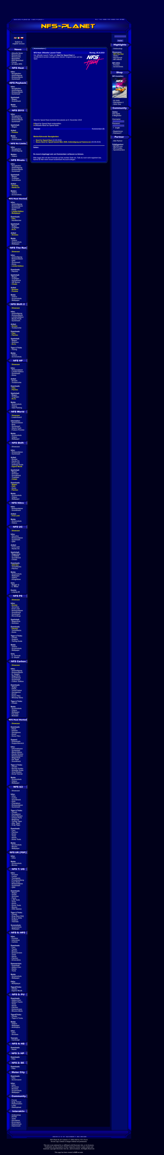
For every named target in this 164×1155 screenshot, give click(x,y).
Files (14, 219)
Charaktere (16, 803)
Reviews (15, 186)
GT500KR (15, 556)
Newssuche (16, 57)
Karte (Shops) (17, 816)
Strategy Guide (17, 770)
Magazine (15, 819)
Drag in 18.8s (17, 918)
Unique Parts (17, 818)
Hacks (14, 838)
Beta (13, 424)
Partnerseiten (17, 1104)
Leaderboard (17, 417)
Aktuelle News (17, 53)
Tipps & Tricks (17, 1018)
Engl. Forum (16, 1102)
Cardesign (16, 1040)
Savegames (16, 692)
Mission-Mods (17, 1011)
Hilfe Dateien (17, 909)
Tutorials (15, 922)
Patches (15, 271)
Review (14, 326)
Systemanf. (16, 79)
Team (14, 1119)
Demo (14, 209)
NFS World (117, 59)
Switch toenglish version (19, 43)
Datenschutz (16, 1124)
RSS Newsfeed (17, 60)
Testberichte (16, 328)
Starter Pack (16, 428)
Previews (15, 1087)
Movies (14, 847)
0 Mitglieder (117, 115)
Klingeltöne (16, 579)
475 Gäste (116, 114)
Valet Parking (17, 408)
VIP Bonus (16, 282)
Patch (14, 689)
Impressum (16, 1126)
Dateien (15, 731)
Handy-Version (17, 754)
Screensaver (17, 1080)
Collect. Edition (18, 681)
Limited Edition (18, 211)
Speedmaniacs (119, 150)
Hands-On (16, 187)
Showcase (16, 447)
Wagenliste (16, 554)
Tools (14, 836)
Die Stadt (15, 759)
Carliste (15, 942)
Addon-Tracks (17, 1002)
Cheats (14, 284)
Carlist (14, 798)
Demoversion (17, 953)
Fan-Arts (15, 714)
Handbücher (16, 220)
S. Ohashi (15, 657)
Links (14, 1105)
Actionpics (16, 1027)
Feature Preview (18, 430)
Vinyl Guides (17, 772)
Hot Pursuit (117, 58)
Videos (14, 106)
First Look (16, 463)
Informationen (17, 749)
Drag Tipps (16, 825)
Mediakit (15, 716)
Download (16, 965)
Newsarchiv (16, 55)
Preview (15, 132)
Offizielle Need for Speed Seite (46, 125)
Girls (14, 801)
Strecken (15, 342)
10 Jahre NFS (17, 64)
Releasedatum (17, 77)
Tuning (14, 349)
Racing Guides (17, 768)
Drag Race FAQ (18, 916)
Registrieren (118, 131)
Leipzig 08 (16, 592)
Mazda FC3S (16, 319)
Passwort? (117, 133)
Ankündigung (17, 75)
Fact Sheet (16, 882)
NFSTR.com (118, 146)
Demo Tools (16, 839)
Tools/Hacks (16, 567)
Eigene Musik (17, 466)
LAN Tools (16, 900)
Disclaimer (16, 1120)
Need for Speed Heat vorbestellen (48, 124)
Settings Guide (17, 465)
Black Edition (17, 752)
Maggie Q (15, 585)
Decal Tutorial (17, 774)
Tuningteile (16, 878)
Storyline (15, 536)
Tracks (14, 949)
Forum (14, 62)
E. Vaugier (16, 674)
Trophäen (15, 178)
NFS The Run (118, 54)
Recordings (16, 616)
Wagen (14, 99)
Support (15, 639)
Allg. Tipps (16, 823)
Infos (14, 796)
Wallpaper (15, 244)
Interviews (16, 940)
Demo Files (16, 696)
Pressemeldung (18, 880)
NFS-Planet (84, 1140)
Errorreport (16, 1122)
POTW (14, 1117)
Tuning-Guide (17, 641)
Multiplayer (16, 213)
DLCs (14, 229)
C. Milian (15, 587)
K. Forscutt (16, 656)
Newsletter (16, 59)
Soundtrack (16, 101)
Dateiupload (16, 1107)
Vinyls (14, 894)
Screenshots (17, 139)
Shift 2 (115, 56)
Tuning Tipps (17, 821)
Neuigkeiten (16, 73)
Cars (13, 830)
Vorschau (15, 607)
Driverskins (16, 960)
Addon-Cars (16, 967)
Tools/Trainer (17, 690)
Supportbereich (18, 743)
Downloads (16, 741)
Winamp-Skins (17, 698)
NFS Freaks (117, 148)
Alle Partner (117, 141)
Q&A (13, 261)
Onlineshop (16, 1115)
